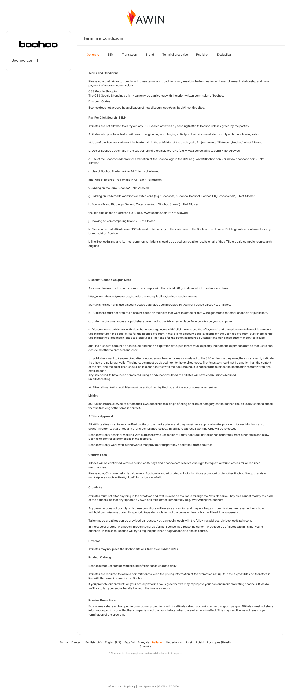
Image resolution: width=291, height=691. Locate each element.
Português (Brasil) (219, 642)
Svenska (145, 646)
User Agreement (147, 686)
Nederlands (174, 642)
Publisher (202, 54)
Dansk (64, 642)
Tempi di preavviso (175, 54)
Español (129, 642)
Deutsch (76, 642)
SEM (110, 54)
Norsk (189, 642)
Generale (93, 54)
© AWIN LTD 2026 (168, 686)
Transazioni (129, 54)
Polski (200, 642)
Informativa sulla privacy (122, 686)
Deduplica (224, 54)
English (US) (113, 642)
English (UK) (93, 642)
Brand (150, 54)
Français (143, 642)
